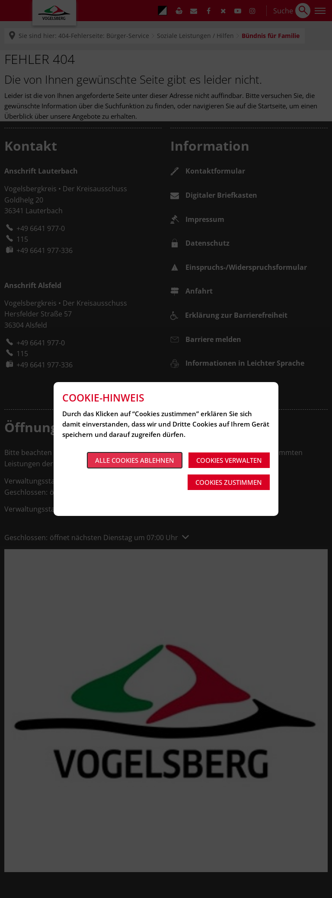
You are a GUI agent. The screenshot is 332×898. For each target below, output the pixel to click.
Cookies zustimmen (228, 482)
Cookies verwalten (229, 460)
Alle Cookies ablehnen (134, 460)
